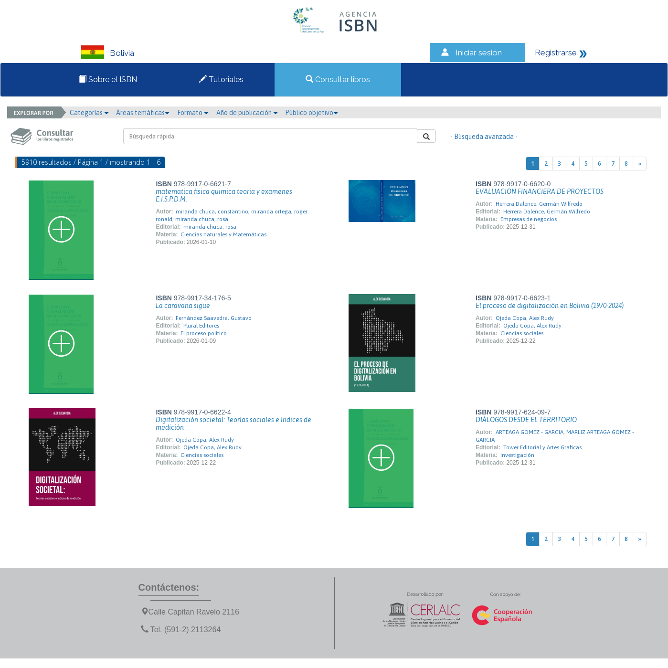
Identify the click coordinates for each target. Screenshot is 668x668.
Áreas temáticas (143, 113)
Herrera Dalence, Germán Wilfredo (539, 204)
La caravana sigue (183, 305)
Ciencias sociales (521, 333)
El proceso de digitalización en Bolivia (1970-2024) (550, 305)
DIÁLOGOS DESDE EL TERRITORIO (526, 420)
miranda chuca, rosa (209, 226)
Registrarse (556, 52)
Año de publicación (247, 113)
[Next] (640, 163)
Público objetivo (311, 113)
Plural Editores (201, 325)
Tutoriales (221, 79)
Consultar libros (338, 79)
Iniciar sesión (479, 52)
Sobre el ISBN (108, 79)
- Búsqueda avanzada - (484, 136)
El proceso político (203, 333)
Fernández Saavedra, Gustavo (214, 318)
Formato (193, 113)
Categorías (89, 113)
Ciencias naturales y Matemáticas (223, 234)
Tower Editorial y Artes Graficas (542, 447)
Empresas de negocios (528, 219)
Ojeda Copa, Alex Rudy (525, 318)
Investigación (517, 455)
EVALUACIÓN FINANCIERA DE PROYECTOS (540, 191)
